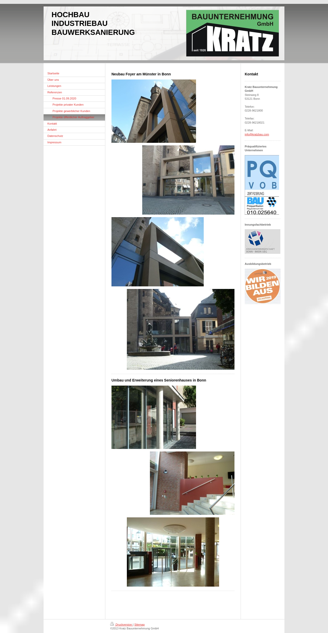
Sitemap (139, 624)
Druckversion (121, 624)
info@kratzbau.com (257, 134)
